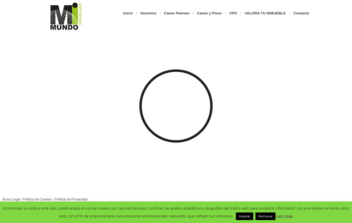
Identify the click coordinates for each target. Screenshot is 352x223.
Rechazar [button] (265, 216)
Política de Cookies (37, 199)
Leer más (284, 215)
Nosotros (148, 13)
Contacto (301, 13)
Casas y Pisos (209, 13)
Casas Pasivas (176, 13)
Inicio (128, 13)
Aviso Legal (11, 199)
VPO (233, 13)
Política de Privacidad (71, 199)
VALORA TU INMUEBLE (265, 13)
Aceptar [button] (244, 216)
